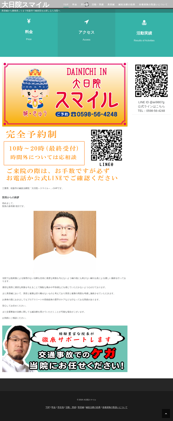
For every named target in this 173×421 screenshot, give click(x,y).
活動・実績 (98, 4)
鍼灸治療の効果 (126, 4)
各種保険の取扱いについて (153, 4)
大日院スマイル (25, 5)
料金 (74, 4)
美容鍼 (111, 4)
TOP (66, 4)
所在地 (84, 4)
